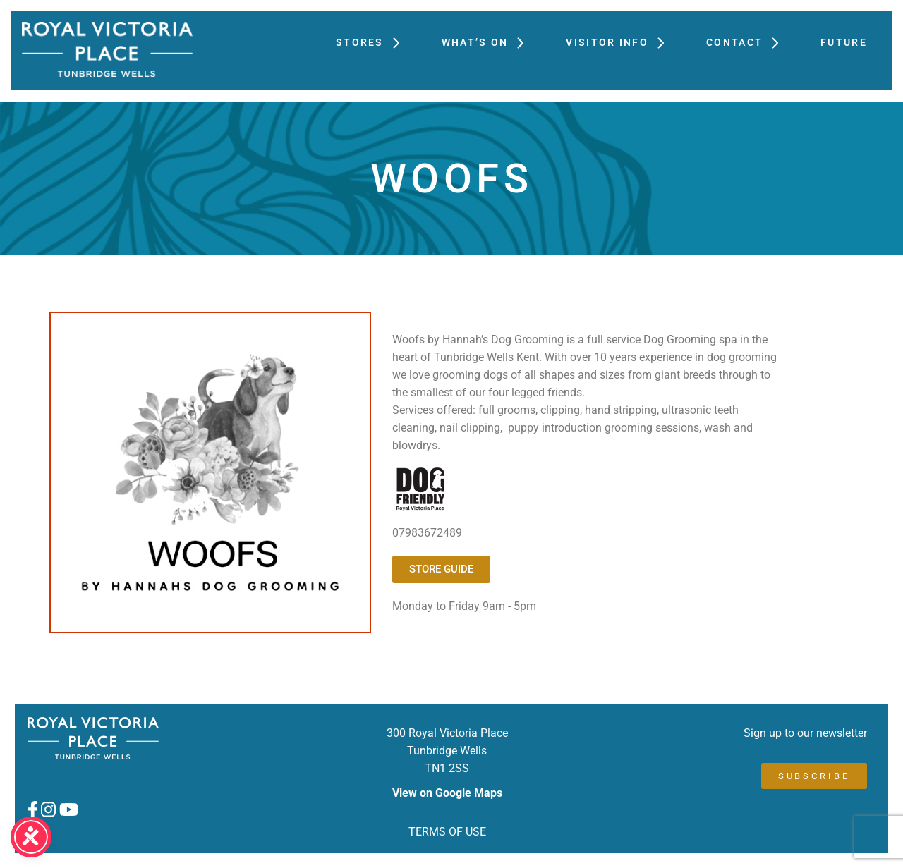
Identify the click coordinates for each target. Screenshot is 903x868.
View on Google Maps (447, 793)
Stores (374, 42)
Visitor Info (622, 42)
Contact (749, 42)
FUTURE (843, 42)
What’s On (490, 42)
